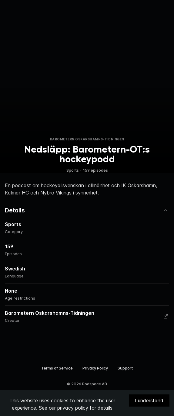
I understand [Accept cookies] (149, 400)
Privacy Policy (95, 368)
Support (125, 368)
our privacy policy (68, 408)
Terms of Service (57, 368)
